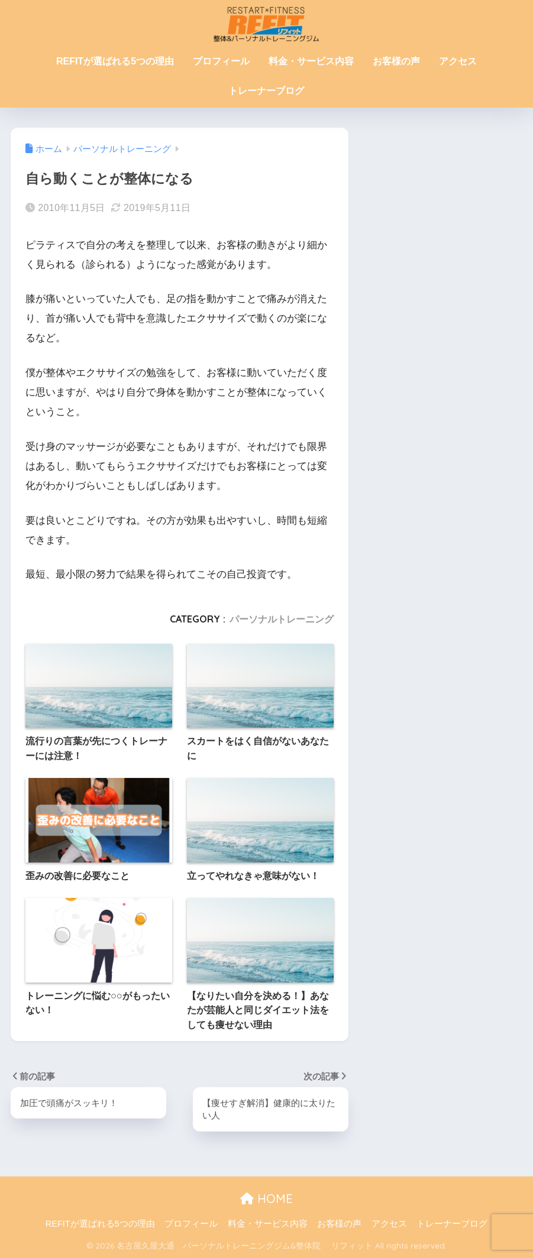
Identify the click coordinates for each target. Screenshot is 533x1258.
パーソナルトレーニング (282, 619)
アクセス (458, 61)
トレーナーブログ (266, 91)
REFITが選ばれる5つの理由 (115, 61)
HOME (266, 1198)
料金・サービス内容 (311, 61)
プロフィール (221, 61)
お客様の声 (396, 61)
